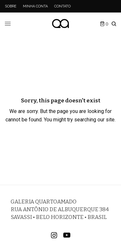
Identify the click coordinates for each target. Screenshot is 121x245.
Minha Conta (35, 6)
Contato (62, 6)
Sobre (10, 6)
